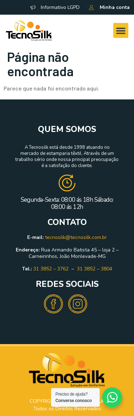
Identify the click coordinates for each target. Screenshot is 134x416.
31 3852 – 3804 (94, 268)
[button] (120, 30)
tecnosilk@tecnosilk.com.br (76, 237)
